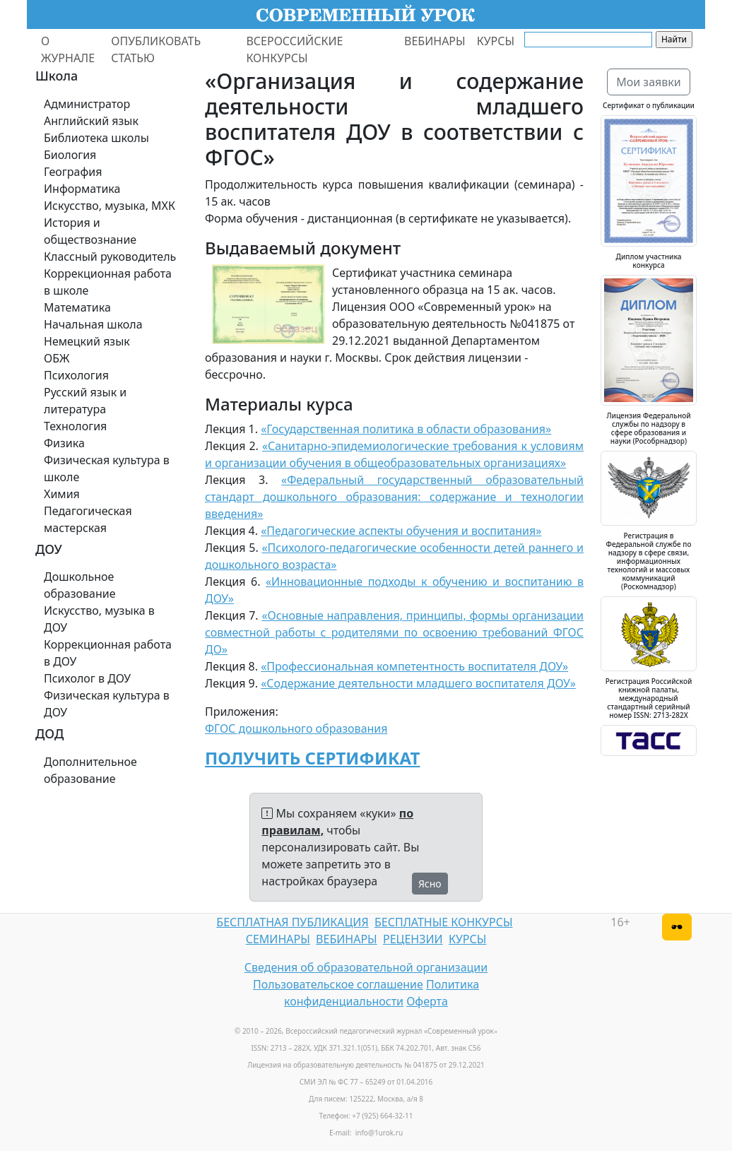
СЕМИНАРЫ (278, 939)
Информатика (82, 188)
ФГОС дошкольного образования (296, 728)
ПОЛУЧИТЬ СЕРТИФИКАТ (312, 757)
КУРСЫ (495, 41)
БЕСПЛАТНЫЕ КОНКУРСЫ (443, 922)
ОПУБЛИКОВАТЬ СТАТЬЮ (156, 49)
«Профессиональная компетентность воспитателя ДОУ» (414, 666)
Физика (64, 443)
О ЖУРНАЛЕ (68, 49)
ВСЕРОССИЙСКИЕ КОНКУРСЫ (294, 49)
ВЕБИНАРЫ (435, 41)
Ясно (430, 883)
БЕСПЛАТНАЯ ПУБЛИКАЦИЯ (292, 922)
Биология (70, 155)
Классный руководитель (110, 256)
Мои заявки (648, 82)
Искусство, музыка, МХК (109, 205)
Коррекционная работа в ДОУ (108, 653)
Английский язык (91, 121)
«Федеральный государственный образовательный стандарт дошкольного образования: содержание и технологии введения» (394, 496)
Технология (75, 426)
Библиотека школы (96, 138)
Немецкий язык (87, 341)
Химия (62, 494)
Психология (76, 375)
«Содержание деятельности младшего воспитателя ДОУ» (418, 683)
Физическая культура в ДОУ (107, 703)
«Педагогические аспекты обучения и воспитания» (401, 530)
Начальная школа (93, 324)
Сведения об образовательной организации (366, 967)
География (73, 171)
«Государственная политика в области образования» (406, 429)
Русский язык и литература (85, 400)
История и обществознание (90, 231)
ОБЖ (56, 358)
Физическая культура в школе (107, 468)
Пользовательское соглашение (338, 984)
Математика (77, 307)
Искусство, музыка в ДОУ (99, 619)
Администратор (87, 104)
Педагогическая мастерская (88, 519)
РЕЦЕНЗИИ (413, 939)
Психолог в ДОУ (87, 678)
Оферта (427, 1001)
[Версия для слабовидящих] (677, 927)
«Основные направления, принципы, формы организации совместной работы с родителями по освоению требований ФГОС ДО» (394, 632)
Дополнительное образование (90, 770)
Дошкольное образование (80, 585)
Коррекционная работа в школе (108, 282)
